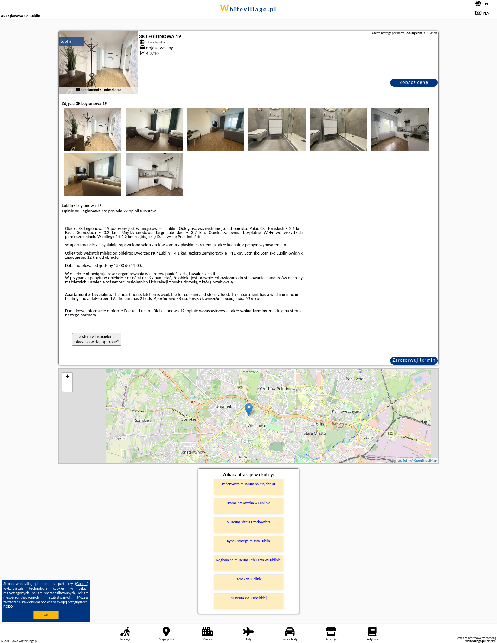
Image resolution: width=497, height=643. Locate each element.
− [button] (67, 387)
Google (81, 583)
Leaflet (402, 460)
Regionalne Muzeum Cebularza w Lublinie (248, 560)
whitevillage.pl (248, 9)
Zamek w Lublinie (248, 579)
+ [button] (67, 377)
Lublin (65, 41)
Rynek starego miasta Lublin (248, 541)
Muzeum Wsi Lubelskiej (248, 598)
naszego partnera (80, 315)
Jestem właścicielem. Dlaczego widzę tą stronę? (96, 339)
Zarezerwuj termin (414, 360)
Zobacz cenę (414, 82)
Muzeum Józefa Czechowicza (248, 522)
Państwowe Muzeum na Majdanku (248, 484)
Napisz (491, 641)
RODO (8, 606)
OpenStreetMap (425, 460)
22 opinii (131, 211)
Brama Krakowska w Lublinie (248, 503)
